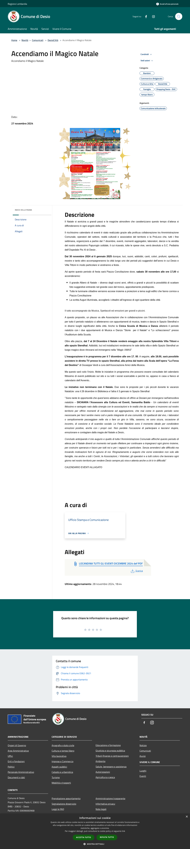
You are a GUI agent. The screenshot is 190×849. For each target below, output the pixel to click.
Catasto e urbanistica (62, 772)
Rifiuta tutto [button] (107, 837)
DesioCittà (53, 40)
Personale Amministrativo (21, 772)
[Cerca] (178, 16)
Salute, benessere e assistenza (111, 766)
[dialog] (95, 831)
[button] (95, 843)
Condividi (147, 54)
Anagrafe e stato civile (63, 745)
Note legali (101, 809)
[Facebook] (145, 16)
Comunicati (37, 40)
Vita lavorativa (59, 756)
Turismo (56, 777)
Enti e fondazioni (16, 761)
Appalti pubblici (59, 766)
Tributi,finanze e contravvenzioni (112, 756)
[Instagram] (152, 16)
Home (14, 40)
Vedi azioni (147, 60)
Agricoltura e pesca (105, 777)
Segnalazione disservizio (64, 804)
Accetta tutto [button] (83, 837)
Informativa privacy (105, 804)
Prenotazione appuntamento (66, 798)
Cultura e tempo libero (63, 750)
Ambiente (100, 761)
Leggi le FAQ (58, 809)
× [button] (187, 817)
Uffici (10, 756)
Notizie (143, 745)
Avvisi (143, 756)
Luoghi (143, 770)
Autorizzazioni (103, 772)
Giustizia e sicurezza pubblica (110, 750)
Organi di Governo (17, 745)
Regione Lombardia (17, 4)
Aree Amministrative (18, 750)
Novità (25, 40)
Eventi (143, 776)
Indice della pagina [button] (23, 209)
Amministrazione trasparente (110, 798)
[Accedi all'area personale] (167, 3)
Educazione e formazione (108, 745)
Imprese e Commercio (62, 761)
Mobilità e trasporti (61, 783)
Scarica (136, 570)
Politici (11, 766)
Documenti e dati (16, 777)
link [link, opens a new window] (123, 831)
